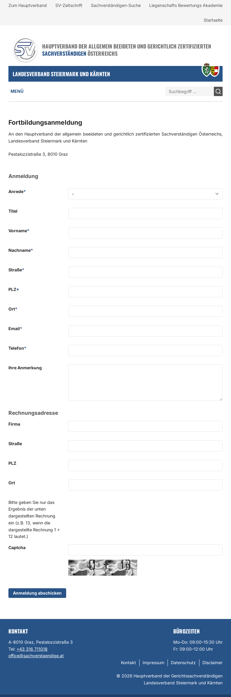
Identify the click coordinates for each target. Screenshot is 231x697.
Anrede (17, 191)
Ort (12, 308)
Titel (12, 211)
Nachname (20, 250)
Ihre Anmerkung (25, 367)
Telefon (17, 348)
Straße (16, 269)
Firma (14, 424)
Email (15, 328)
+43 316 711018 (32, 649)
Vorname (18, 230)
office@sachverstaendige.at (36, 655)
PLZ (13, 289)
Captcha (17, 547)
